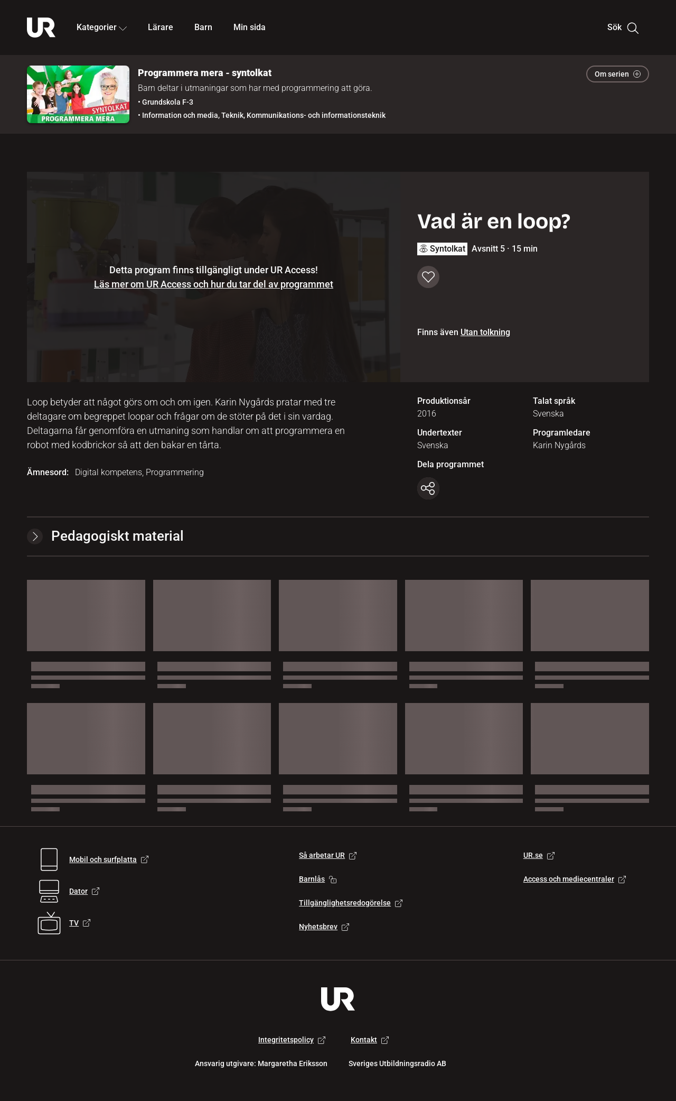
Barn (203, 27)
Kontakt (370, 1039)
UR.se (539, 855)
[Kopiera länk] (428, 488)
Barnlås (317, 879)
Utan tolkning (485, 332)
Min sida (249, 27)
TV (79, 923)
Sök (623, 27)
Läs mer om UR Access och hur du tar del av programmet (213, 284)
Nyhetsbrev (324, 926)
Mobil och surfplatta (108, 859)
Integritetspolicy (291, 1039)
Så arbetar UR (327, 855)
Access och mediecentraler (574, 879)
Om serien (618, 74)
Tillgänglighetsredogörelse (350, 903)
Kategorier (102, 27)
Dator (84, 891)
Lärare (160, 27)
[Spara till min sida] (428, 277)
